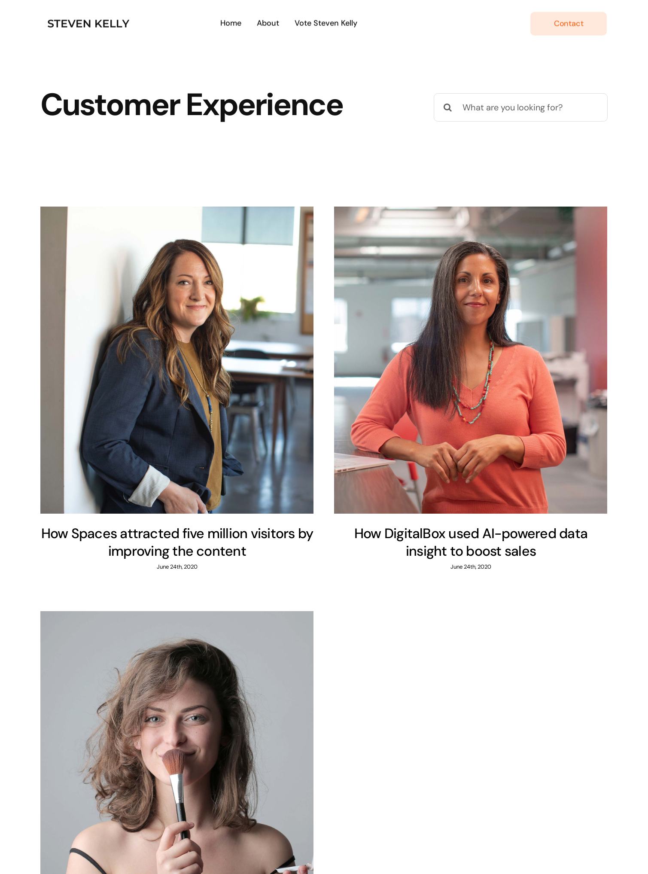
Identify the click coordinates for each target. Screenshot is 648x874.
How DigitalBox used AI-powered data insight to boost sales (455, 542)
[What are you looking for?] (521, 107)
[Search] (448, 107)
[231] (90, 16)
